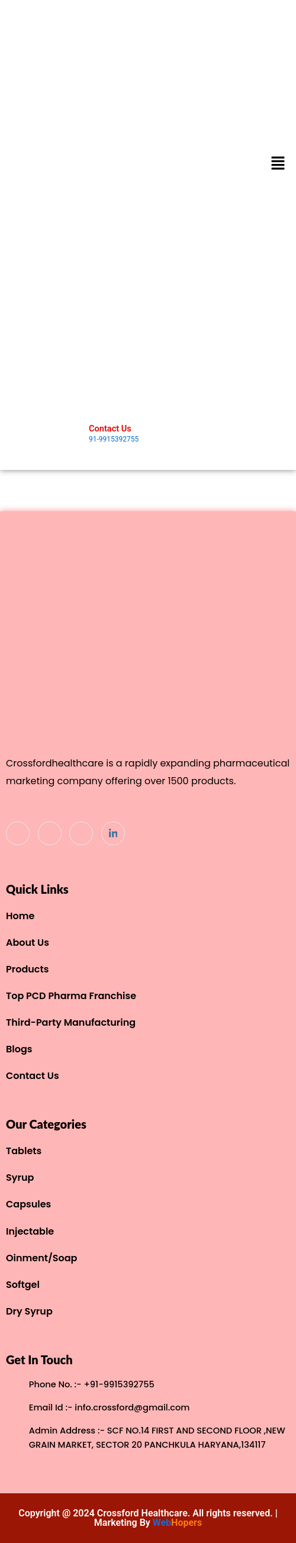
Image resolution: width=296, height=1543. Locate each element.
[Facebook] (18, 833)
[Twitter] (50, 833)
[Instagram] (81, 833)
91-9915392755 (114, 439)
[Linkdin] (113, 833)
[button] (278, 164)
